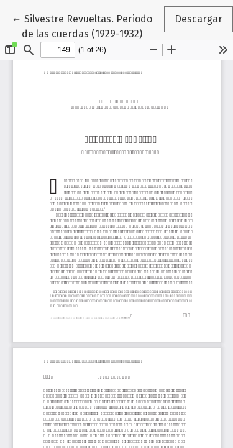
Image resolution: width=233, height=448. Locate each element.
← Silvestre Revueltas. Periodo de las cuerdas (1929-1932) (87, 25)
